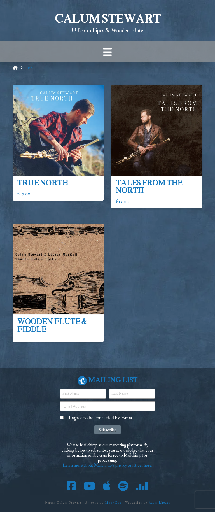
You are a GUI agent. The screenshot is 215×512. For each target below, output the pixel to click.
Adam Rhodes (159, 502)
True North (42, 183)
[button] (107, 51)
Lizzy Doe (113, 502)
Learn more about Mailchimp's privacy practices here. (107, 465)
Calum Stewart (107, 20)
